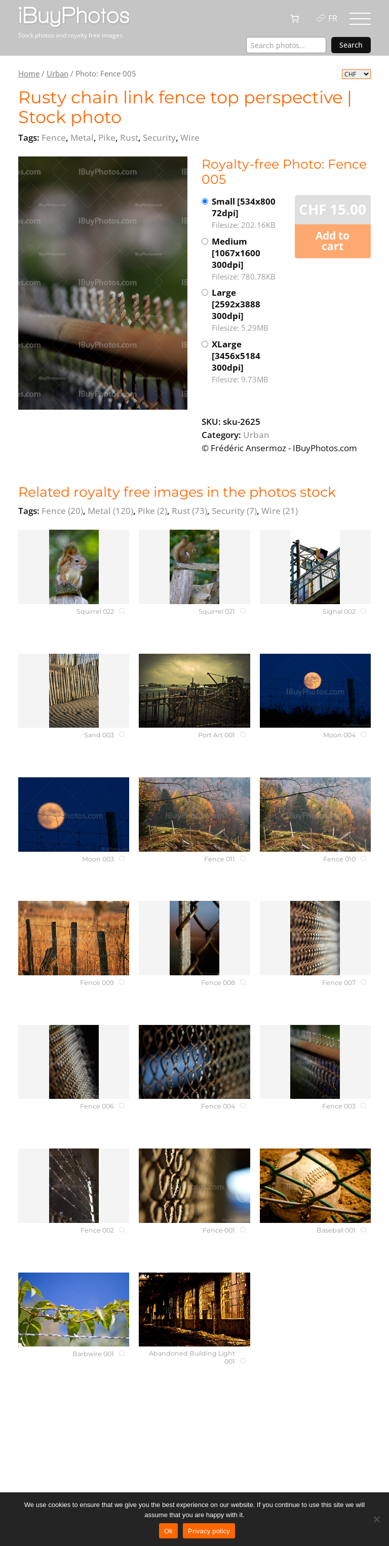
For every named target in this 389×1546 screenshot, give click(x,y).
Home (29, 73)
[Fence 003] (315, 1062)
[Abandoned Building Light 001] (194, 1310)
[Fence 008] (194, 938)
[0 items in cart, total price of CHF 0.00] (294, 18)
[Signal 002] (315, 567)
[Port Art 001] (194, 691)
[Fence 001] (194, 1185)
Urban (57, 73)
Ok (168, 1531)
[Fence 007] (315, 938)
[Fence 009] (73, 938)
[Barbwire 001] (73, 1310)
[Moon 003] (73, 814)
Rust (189, 511)
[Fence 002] (73, 1185)
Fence (62, 511)
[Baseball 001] (315, 1185)
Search (351, 45)
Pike (152, 511)
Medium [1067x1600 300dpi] (249, 259)
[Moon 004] (315, 691)
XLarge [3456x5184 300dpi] (249, 361)
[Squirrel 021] (194, 567)
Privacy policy (209, 1531)
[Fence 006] (73, 1062)
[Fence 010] (315, 814)
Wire (279, 511)
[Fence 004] (194, 1062)
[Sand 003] (73, 691)
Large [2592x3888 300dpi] (249, 310)
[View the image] (102, 283)
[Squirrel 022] (73, 567)
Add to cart (332, 240)
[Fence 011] (194, 814)
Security (234, 511)
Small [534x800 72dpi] (249, 213)
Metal (110, 511)
